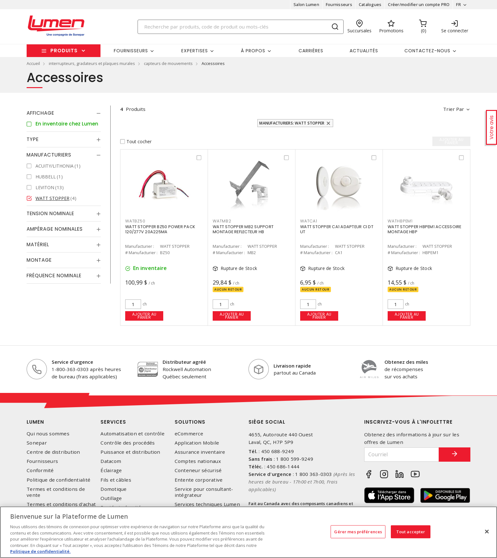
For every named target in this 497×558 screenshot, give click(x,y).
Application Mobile (197, 443)
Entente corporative (199, 480)
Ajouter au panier (144, 315)
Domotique (113, 489)
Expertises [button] (194, 51)
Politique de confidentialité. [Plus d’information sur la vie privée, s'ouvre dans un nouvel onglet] (40, 551)
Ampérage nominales (55, 229)
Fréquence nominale (54, 275)
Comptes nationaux (198, 461)
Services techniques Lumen (207, 504)
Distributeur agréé (184, 362)
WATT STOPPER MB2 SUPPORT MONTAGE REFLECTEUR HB (243, 229)
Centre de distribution (53, 452)
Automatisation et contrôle (132, 434)
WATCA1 (308, 221)
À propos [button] (253, 51)
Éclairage (111, 470)
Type (33, 139)
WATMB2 (222, 221)
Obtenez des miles (406, 362)
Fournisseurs (339, 4)
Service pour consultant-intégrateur (204, 492)
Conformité (40, 470)
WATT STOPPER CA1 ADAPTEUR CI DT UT (336, 229)
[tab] (64, 113)
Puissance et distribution (130, 452)
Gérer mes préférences (358, 531)
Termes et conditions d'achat (61, 504)
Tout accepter (410, 531)
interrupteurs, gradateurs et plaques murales (92, 63)
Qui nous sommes (48, 434)
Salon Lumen (306, 4)
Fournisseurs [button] (131, 51)
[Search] (241, 27)
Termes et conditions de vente (56, 492)
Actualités (364, 51)
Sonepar (37, 443)
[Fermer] (487, 531)
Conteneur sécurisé (198, 470)
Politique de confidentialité (58, 480)
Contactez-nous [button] (427, 51)
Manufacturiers (49, 154)
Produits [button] (64, 50)
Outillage (111, 498)
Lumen (35, 422)
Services (113, 422)
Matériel (38, 244)
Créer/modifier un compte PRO (418, 4)
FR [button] (458, 4)
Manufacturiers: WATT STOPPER (291, 123)
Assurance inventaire (200, 452)
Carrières (311, 51)
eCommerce (189, 434)
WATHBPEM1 (400, 221)
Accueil (33, 63)
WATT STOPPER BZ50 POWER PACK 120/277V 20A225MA (160, 229)
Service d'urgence (72, 362)
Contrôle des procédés (127, 443)
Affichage (40, 113)
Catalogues (370, 4)
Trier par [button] (453, 109)
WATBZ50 (135, 221)
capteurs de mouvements (168, 63)
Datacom (110, 461)
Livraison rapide (292, 365)
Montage (39, 260)
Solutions (190, 422)
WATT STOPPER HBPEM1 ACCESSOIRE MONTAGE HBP (425, 229)
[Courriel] (401, 454)
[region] (248, 532)
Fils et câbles (115, 480)
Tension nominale (50, 213)
